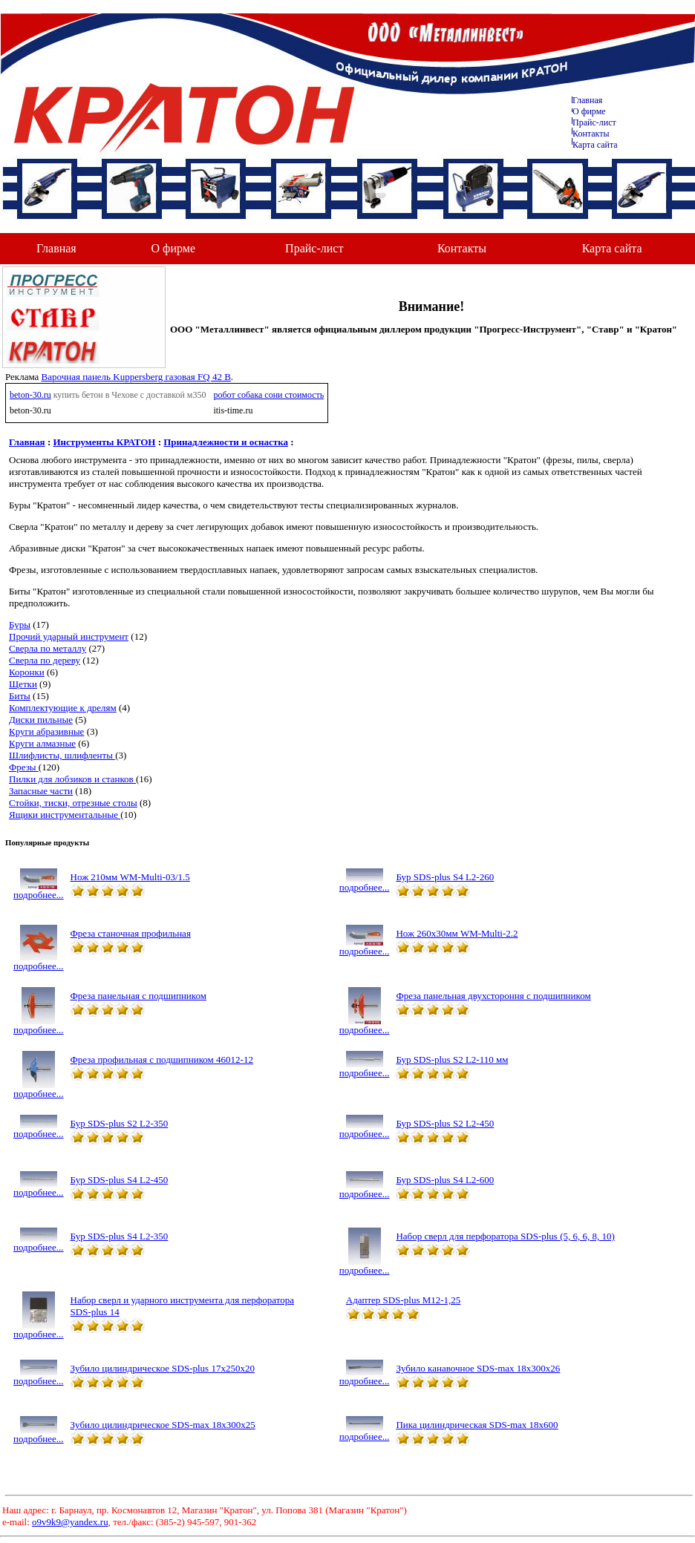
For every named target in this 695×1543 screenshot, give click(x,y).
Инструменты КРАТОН (104, 442)
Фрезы (24, 767)
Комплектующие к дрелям (63, 707)
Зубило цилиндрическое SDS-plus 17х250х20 (163, 1368)
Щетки (23, 683)
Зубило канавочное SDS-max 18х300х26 (478, 1368)
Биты (19, 695)
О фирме (173, 248)
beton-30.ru (30, 395)
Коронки (27, 672)
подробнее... (38, 890)
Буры (19, 624)
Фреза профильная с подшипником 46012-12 (162, 1059)
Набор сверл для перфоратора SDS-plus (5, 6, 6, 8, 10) (505, 1236)
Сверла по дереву (44, 660)
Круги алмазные (42, 743)
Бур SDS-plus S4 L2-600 (445, 1179)
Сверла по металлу (47, 648)
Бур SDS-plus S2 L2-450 (445, 1123)
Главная (587, 100)
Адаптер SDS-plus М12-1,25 (403, 1300)
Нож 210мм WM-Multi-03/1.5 (130, 876)
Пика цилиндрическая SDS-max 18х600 (477, 1424)
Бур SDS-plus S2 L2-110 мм (452, 1059)
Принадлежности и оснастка (225, 442)
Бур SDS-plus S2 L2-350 (120, 1123)
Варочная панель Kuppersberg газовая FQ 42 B (136, 376)
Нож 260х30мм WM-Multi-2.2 (457, 933)
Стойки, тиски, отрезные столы (73, 802)
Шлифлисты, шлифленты (62, 755)
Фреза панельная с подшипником (138, 995)
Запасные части (41, 790)
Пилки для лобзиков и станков (72, 778)
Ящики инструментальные (64, 814)
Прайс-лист (594, 122)
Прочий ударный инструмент (68, 636)
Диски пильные (41, 719)
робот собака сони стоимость (268, 395)
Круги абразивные (46, 731)
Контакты (591, 133)
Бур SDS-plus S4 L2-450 (120, 1179)
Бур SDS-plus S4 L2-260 (445, 876)
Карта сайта (595, 145)
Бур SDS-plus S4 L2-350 (120, 1236)
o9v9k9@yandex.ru (70, 1521)
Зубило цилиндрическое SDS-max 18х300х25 (163, 1424)
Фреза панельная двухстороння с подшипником (493, 995)
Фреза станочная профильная (131, 933)
